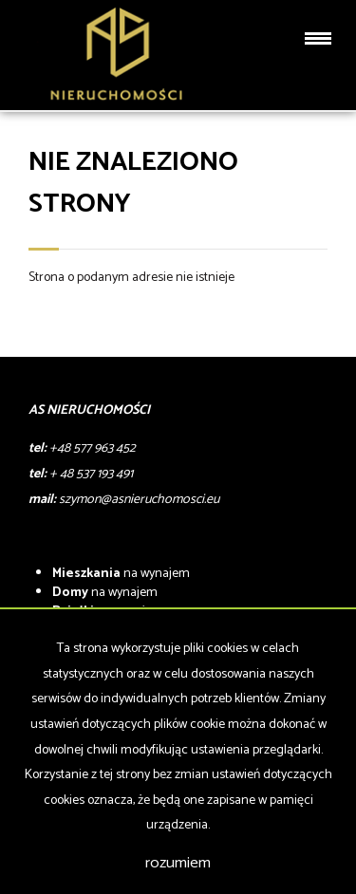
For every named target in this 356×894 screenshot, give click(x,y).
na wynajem (121, 574)
